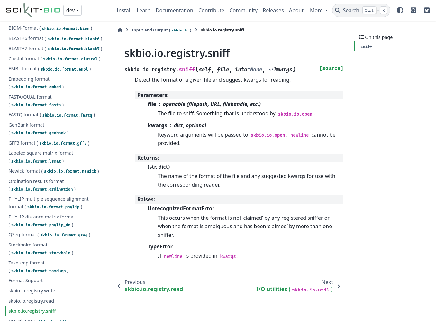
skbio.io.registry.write (31, 252)
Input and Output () (161, 30)
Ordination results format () (42, 147)
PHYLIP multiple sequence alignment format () (48, 164)
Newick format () (53, 132)
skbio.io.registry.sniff (32, 273)
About (296, 10)
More (317, 10)
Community (244, 10)
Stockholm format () (40, 210)
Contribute (211, 10)
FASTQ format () (51, 76)
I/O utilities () (39, 283)
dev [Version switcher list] (70, 10)
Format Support (25, 242)
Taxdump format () (38, 228)
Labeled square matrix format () (40, 118)
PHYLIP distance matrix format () (41, 182)
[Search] (361, 10)
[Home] (120, 30)
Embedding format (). (36, 44)
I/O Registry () (44, 293)
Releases (273, 10)
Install (124, 10)
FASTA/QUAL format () (36, 62)
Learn (143, 10)
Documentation (174, 10)
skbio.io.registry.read (31, 263)
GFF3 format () (48, 105)
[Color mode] (400, 10)
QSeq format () (49, 196)
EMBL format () (49, 30)
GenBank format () (38, 90)
